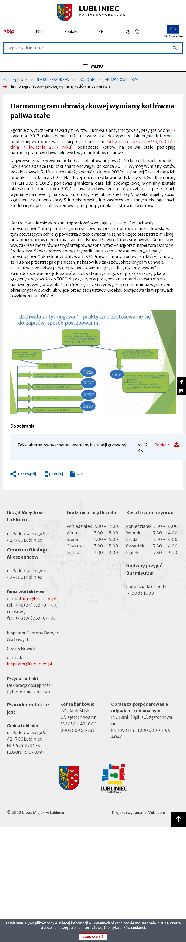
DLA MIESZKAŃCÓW (52, 79)
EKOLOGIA (86, 79)
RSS (39, 31)
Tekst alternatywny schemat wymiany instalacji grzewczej (71, 445)
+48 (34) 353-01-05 (35, 618)
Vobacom (156, 812)
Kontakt (71, 31)
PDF (80, 474)
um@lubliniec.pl (39, 598)
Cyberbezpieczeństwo (28, 691)
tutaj (164, 923)
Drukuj (53, 475)
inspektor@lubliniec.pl (29, 664)
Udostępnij (27, 474)
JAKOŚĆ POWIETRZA (120, 79)
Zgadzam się (93, 937)
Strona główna (15, 79)
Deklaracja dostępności (29, 685)
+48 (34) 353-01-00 (35, 605)
